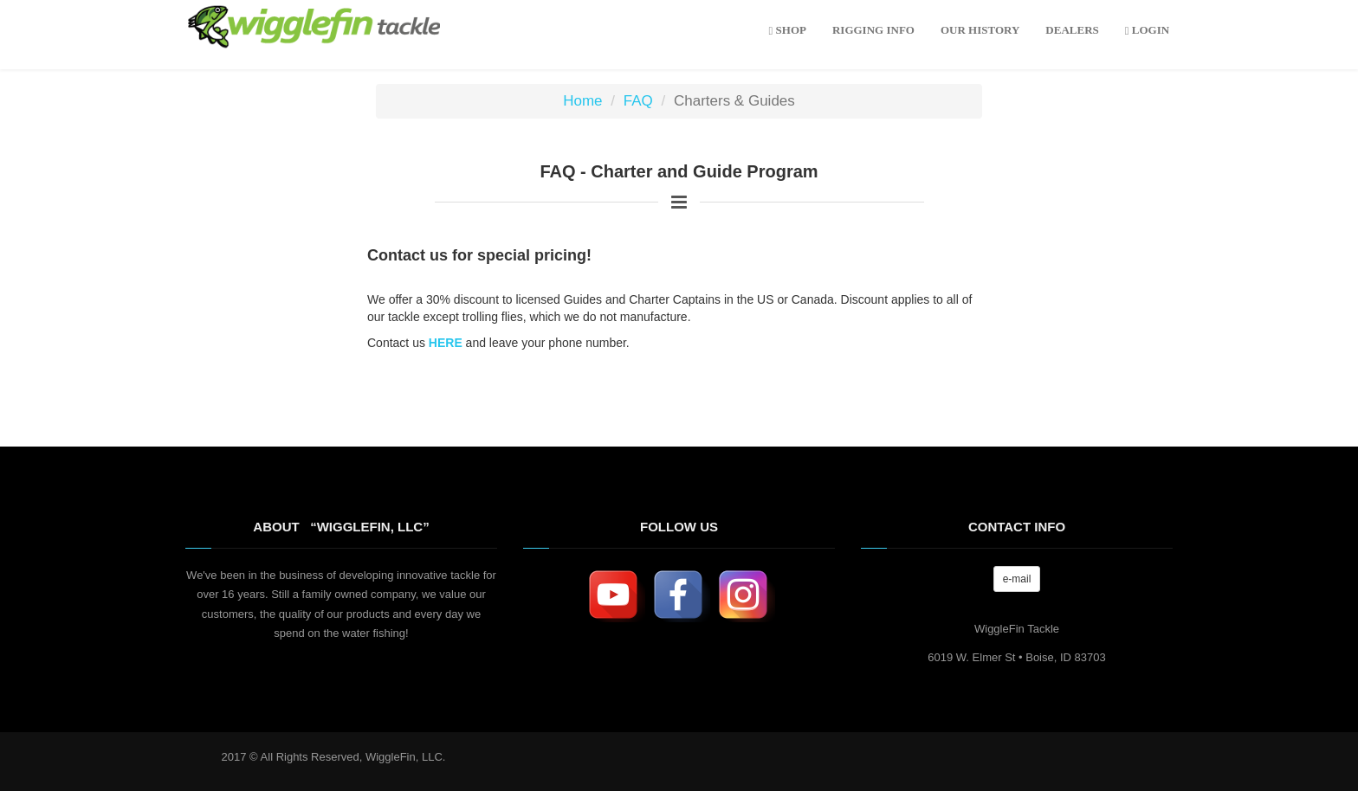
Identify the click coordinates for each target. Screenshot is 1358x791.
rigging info (873, 29)
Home (582, 101)
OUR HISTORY (980, 29)
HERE (445, 343)
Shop (787, 29)
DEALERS (1071, 29)
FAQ (638, 101)
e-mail (1017, 579)
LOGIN (1147, 29)
